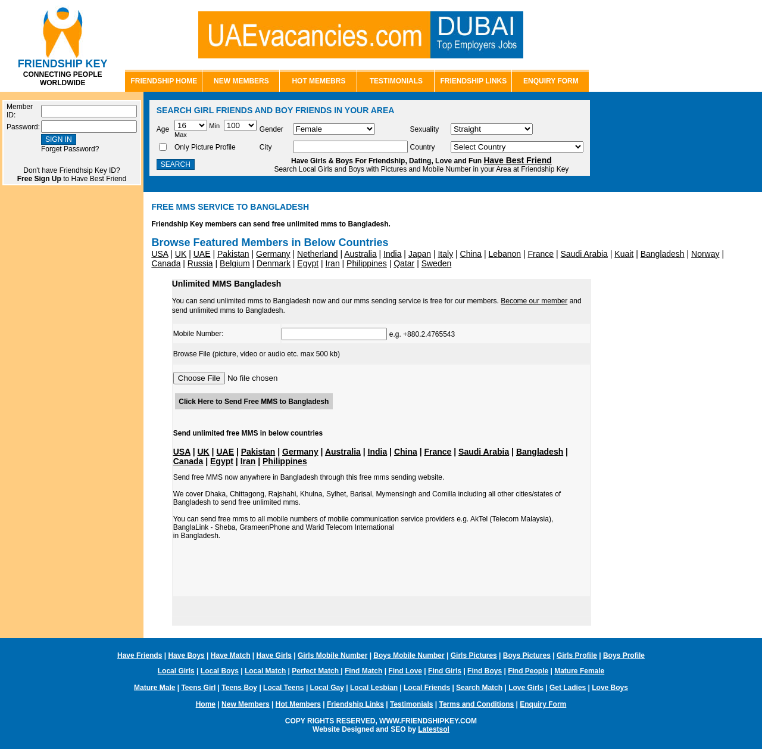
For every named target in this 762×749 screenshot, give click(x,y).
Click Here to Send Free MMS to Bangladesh (254, 401)
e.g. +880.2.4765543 (368, 334)
